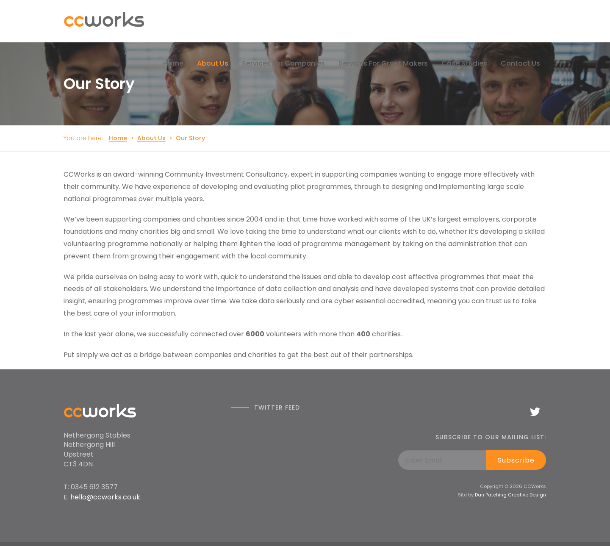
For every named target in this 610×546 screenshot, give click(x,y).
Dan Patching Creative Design (510, 494)
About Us (151, 138)
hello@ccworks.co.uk (105, 497)
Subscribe (516, 460)
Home (118, 138)
